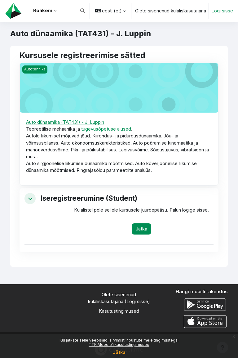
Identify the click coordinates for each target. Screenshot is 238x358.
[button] (82, 11)
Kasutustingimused (119, 311)
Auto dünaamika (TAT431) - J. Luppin (65, 122)
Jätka (119, 352)
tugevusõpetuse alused (106, 129)
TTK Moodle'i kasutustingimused (119, 344)
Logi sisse (222, 11)
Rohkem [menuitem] (42, 10)
